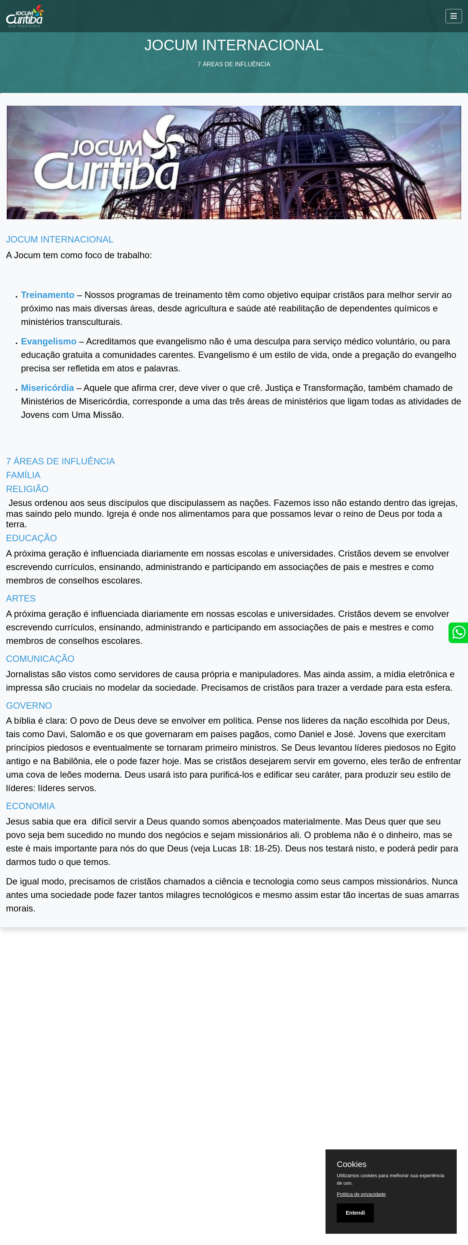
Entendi (355, 1213)
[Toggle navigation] (454, 16)
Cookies (351, 1164)
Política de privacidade (361, 1194)
